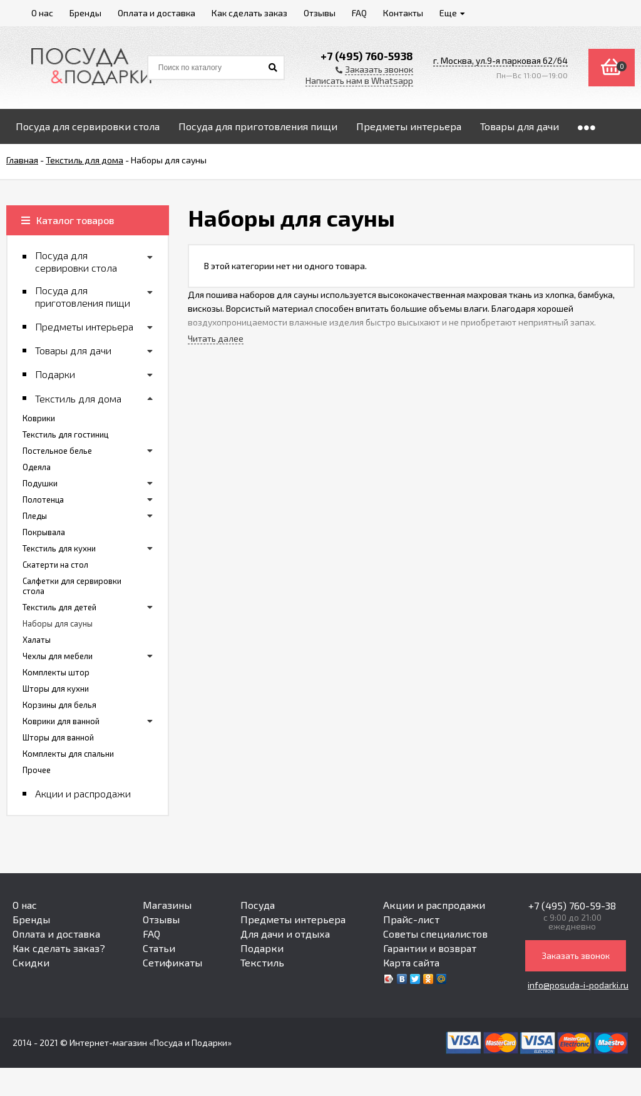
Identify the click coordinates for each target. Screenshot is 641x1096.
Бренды (31, 919)
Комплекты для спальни (68, 754)
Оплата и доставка (56, 934)
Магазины (167, 905)
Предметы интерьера (293, 919)
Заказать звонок (575, 955)
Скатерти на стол (55, 565)
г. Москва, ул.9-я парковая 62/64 (500, 60)
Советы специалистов (435, 934)
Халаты (37, 640)
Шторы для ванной (58, 737)
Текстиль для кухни (59, 548)
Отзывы (161, 919)
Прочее (37, 770)
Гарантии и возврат (429, 948)
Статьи (159, 948)
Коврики (39, 418)
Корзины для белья (59, 705)
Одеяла (37, 467)
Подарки (262, 948)
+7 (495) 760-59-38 (572, 905)
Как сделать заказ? (59, 948)
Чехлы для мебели (58, 656)
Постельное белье (57, 451)
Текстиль (262, 962)
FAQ (151, 934)
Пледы (35, 516)
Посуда (257, 905)
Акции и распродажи (434, 905)
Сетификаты (172, 962)
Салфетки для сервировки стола (72, 586)
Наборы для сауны (58, 623)
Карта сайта (411, 962)
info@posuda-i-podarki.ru (578, 985)
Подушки (40, 483)
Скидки (31, 962)
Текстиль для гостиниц (65, 434)
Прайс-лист (411, 919)
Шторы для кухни (56, 689)
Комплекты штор (56, 672)
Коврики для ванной (61, 721)
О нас (25, 905)
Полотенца (43, 499)
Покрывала (44, 532)
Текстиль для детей (59, 607)
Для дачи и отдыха (285, 934)
